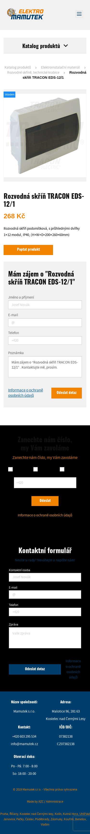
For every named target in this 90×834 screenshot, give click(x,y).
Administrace (54, 801)
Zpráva (13, 624)
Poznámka (16, 353)
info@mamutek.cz (24, 744)
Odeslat (45, 501)
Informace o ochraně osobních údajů (25, 393)
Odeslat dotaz (67, 393)
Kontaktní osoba (19, 570)
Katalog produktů (18, 67)
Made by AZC (35, 801)
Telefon (13, 333)
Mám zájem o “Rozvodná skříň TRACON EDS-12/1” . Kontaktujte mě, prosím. (45, 366)
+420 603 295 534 (24, 736)
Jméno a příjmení (21, 297)
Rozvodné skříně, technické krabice (33, 72)
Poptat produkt (28, 249)
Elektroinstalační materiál (60, 67)
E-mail (13, 315)
